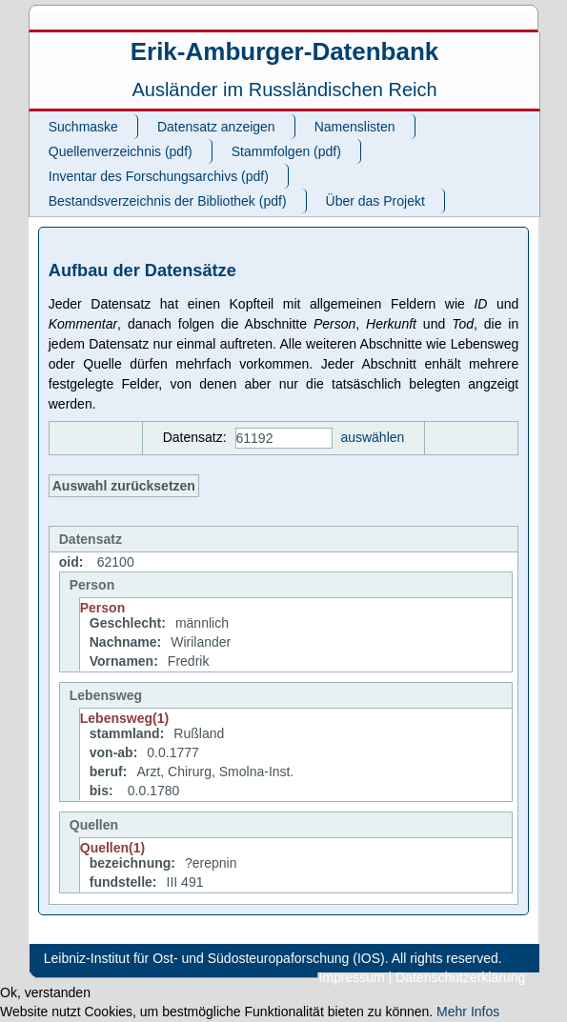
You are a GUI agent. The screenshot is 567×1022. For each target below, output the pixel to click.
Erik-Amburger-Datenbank (285, 51)
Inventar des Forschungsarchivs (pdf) (159, 176)
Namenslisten (354, 126)
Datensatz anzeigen (216, 126)
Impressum (351, 977)
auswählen (372, 437)
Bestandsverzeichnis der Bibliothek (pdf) (168, 201)
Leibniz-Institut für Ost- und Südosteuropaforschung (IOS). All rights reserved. (273, 958)
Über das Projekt (375, 201)
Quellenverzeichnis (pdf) (120, 151)
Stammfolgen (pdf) (286, 151)
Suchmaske (83, 126)
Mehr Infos (467, 1011)
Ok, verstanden (45, 992)
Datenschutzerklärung (460, 977)
